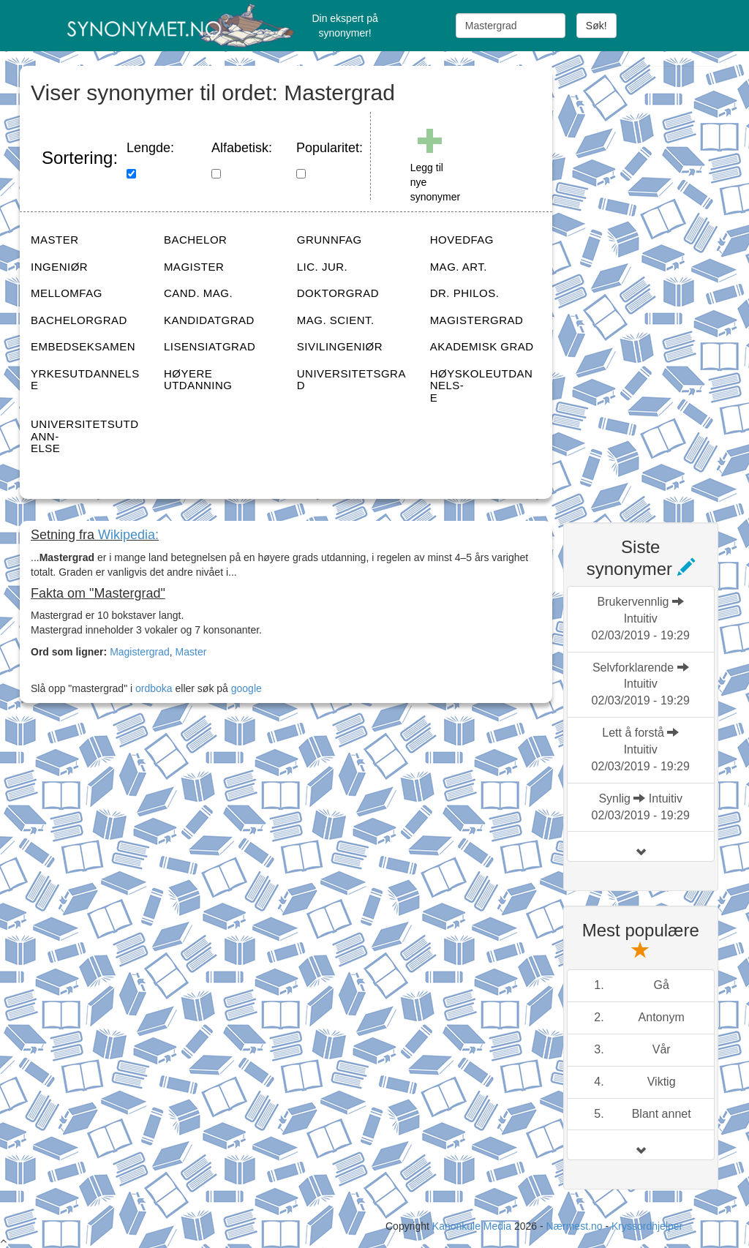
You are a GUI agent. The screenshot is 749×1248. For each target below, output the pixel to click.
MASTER (55, 239)
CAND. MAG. (198, 293)
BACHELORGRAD (79, 320)
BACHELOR (195, 239)
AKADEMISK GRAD (482, 346)
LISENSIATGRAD (209, 346)
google (246, 688)
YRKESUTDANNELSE (85, 379)
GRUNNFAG (329, 239)
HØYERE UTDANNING (198, 379)
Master (191, 652)
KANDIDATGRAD (209, 320)
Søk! (596, 25)
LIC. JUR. (322, 266)
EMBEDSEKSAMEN (83, 346)
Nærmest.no (574, 1226)
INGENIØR (59, 266)
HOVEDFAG (462, 239)
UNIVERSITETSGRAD (351, 379)
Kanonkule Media (473, 1226)
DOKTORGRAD (338, 293)
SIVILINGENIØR (340, 346)
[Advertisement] (656, 285)
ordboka (152, 688)
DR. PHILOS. (465, 293)
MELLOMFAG (66, 293)
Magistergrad (140, 652)
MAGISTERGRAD (477, 320)
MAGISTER (194, 266)
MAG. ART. (458, 266)
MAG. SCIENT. (335, 320)
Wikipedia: (128, 534)
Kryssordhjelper (646, 1226)
